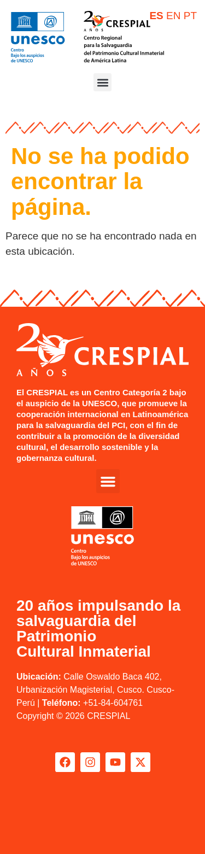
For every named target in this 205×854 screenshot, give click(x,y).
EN (173, 15)
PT (190, 15)
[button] (102, 82)
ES (156, 15)
